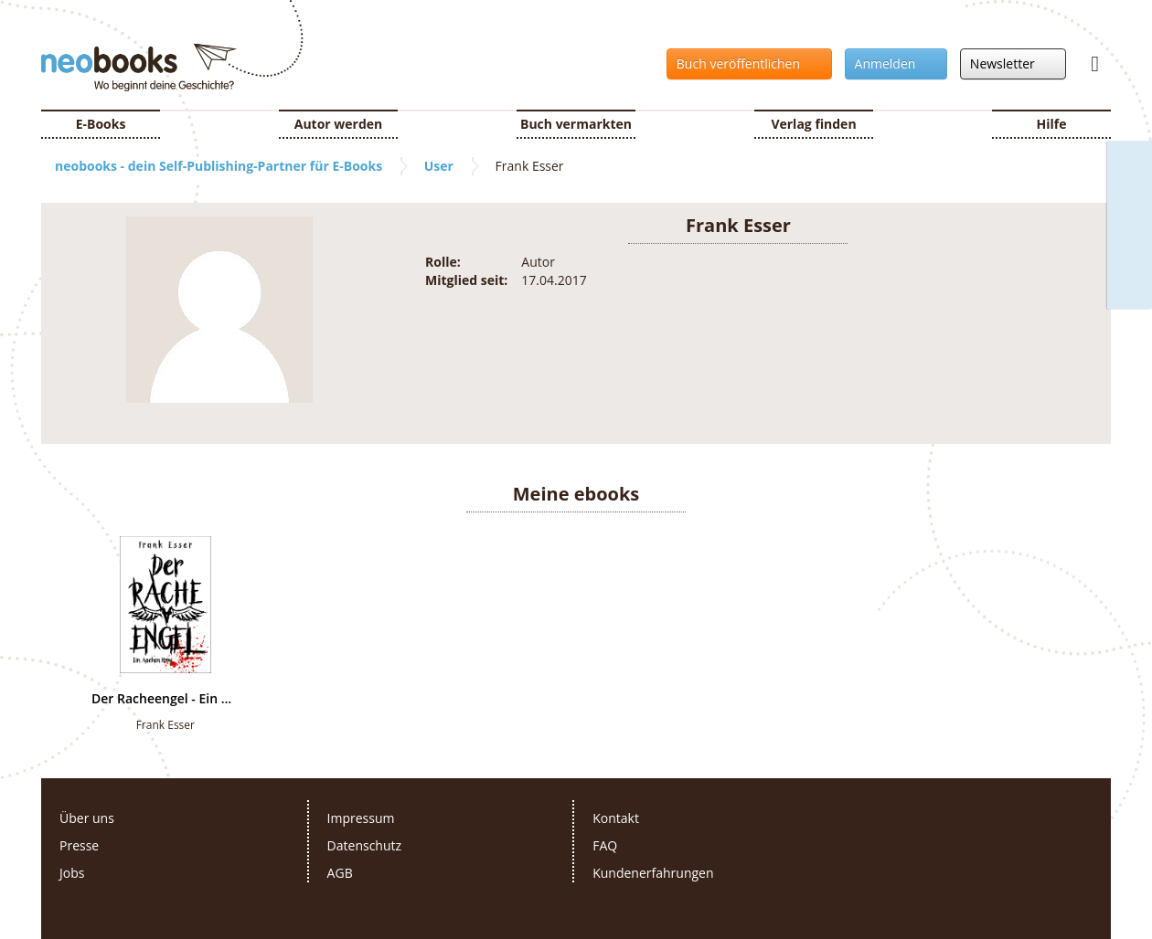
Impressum (361, 818)
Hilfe (1052, 123)
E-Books (101, 123)
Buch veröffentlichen (744, 64)
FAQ (604, 845)
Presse (79, 845)
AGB (340, 872)
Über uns (86, 818)
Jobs (71, 872)
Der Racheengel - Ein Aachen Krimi (165, 698)
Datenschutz (364, 845)
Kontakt (615, 818)
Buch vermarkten (576, 123)
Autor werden (338, 123)
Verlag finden (813, 123)
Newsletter (1008, 64)
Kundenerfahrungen (652, 872)
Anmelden (891, 64)
